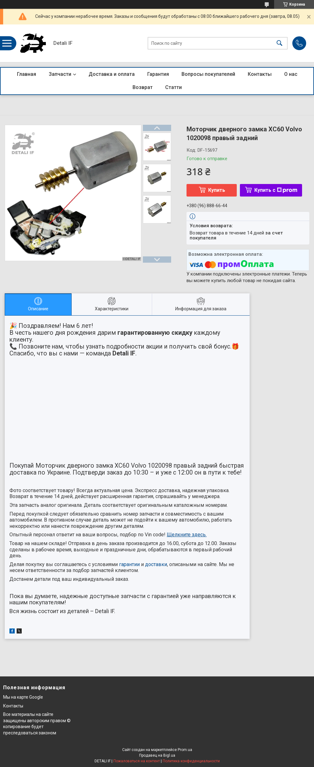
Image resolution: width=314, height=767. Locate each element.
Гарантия (158, 74)
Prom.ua (185, 750)
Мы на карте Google (23, 697)
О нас (290, 74)
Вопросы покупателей (208, 74)
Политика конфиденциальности (191, 761)
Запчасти (60, 74)
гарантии (129, 564)
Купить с (275, 190)
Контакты (260, 74)
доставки (156, 564)
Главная (26, 74)
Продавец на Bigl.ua (157, 755)
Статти (173, 87)
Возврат (143, 87)
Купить (216, 190)
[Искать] (279, 43)
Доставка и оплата (112, 74)
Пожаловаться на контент (136, 761)
